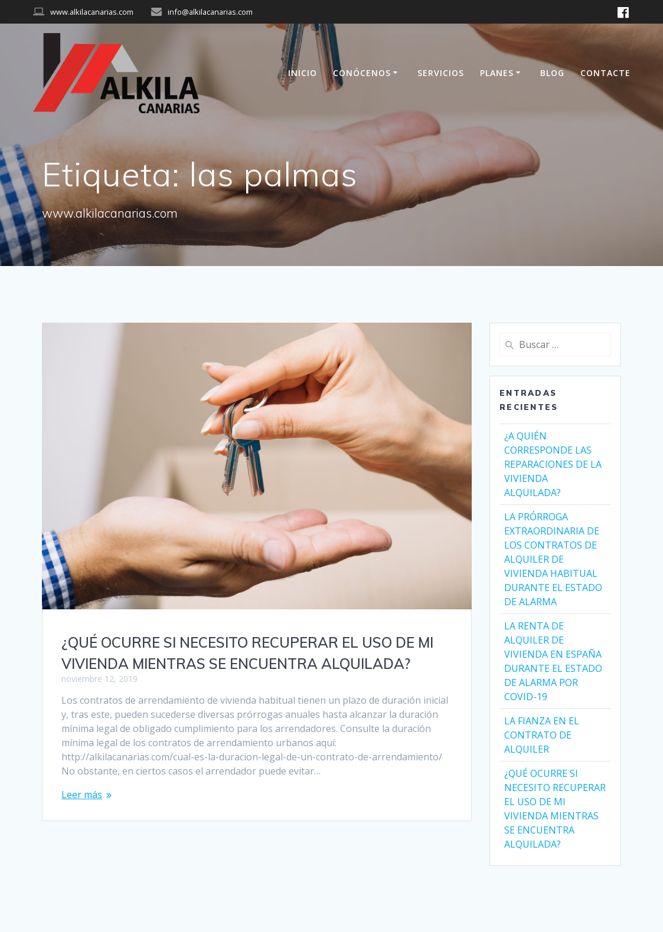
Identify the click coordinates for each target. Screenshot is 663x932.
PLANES (497, 72)
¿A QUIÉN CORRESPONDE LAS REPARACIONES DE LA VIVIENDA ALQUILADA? (553, 464)
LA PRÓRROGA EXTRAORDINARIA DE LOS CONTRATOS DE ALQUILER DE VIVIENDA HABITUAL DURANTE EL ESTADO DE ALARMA (553, 559)
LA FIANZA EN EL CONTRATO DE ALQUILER (541, 735)
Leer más (81, 794)
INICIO (302, 72)
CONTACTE (605, 72)
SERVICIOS (440, 72)
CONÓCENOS (362, 72)
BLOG (552, 72)
